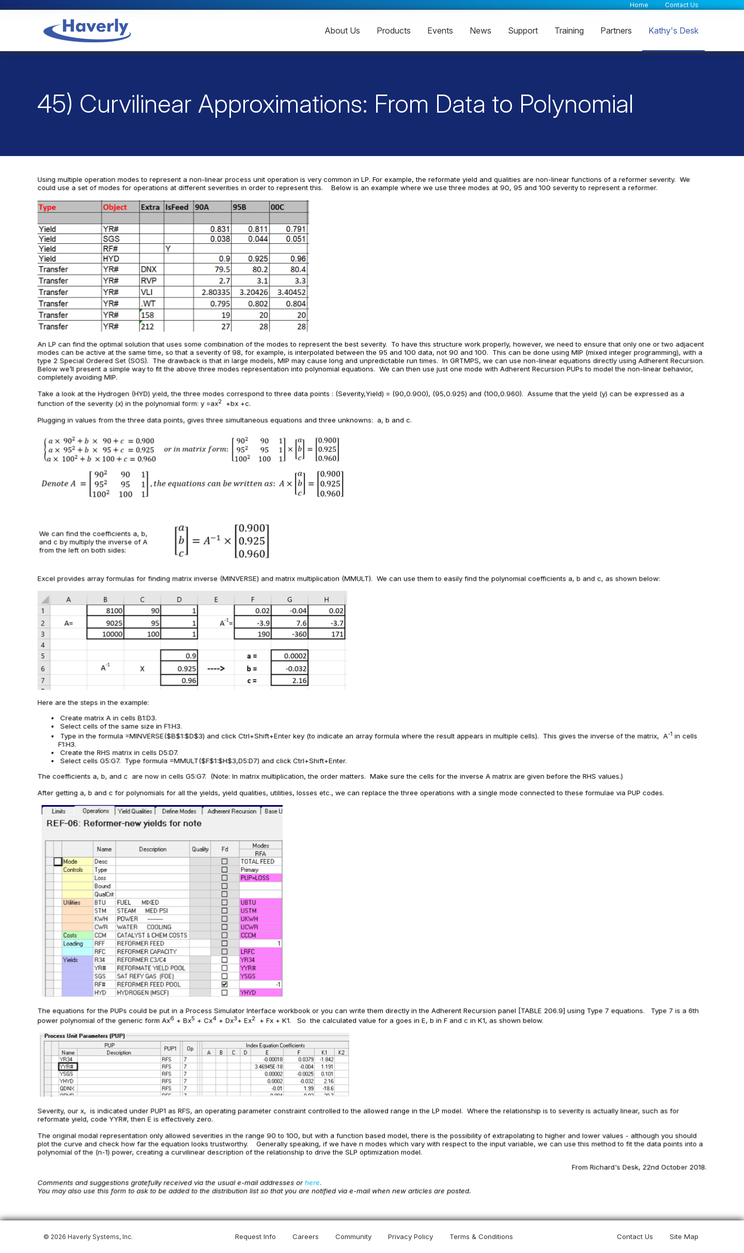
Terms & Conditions (481, 1236)
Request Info (255, 1236)
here (312, 1181)
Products (394, 30)
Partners (616, 30)
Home (639, 4)
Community (353, 1236)
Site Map (684, 1236)
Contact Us (682, 4)
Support (523, 30)
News (480, 30)
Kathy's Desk (673, 30)
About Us (342, 30)
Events (440, 30)
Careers (305, 1236)
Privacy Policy (410, 1236)
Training (569, 30)
